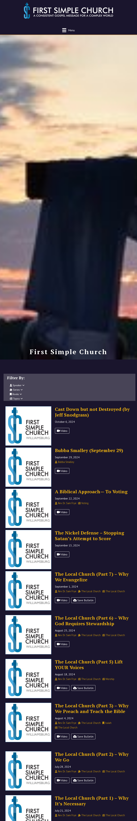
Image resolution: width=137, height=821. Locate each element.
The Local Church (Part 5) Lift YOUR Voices (89, 668)
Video (62, 434)
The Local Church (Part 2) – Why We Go (92, 761)
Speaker (17, 389)
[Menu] (68, 30)
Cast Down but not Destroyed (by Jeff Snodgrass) (92, 416)
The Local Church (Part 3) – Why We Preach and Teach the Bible (92, 712)
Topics (16, 402)
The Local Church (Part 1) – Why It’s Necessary (92, 805)
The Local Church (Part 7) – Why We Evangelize (92, 581)
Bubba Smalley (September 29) (89, 454)
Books (16, 398)
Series (16, 393)
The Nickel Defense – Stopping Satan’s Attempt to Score (89, 539)
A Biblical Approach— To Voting (91, 495)
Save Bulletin (83, 604)
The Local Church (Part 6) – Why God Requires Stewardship (92, 624)
